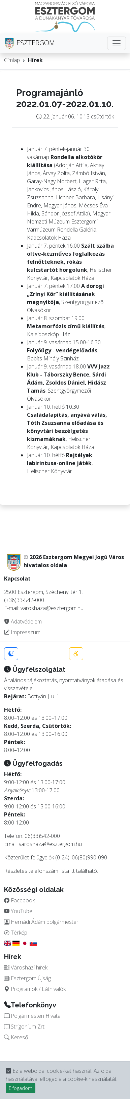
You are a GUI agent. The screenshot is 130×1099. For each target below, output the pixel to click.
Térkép (15, 932)
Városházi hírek (25, 967)
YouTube (18, 911)
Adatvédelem (23, 621)
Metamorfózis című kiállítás (65, 326)
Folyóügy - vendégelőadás (62, 350)
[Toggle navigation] (116, 43)
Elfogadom (20, 1088)
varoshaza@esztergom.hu (50, 844)
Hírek (35, 60)
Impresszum (22, 632)
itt (72, 871)
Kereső (16, 1037)
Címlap (12, 60)
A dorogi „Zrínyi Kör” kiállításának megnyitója (65, 294)
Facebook (19, 900)
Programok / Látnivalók (35, 989)
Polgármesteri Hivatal (33, 1015)
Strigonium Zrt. (24, 1026)
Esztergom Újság (27, 978)
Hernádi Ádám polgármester (41, 922)
